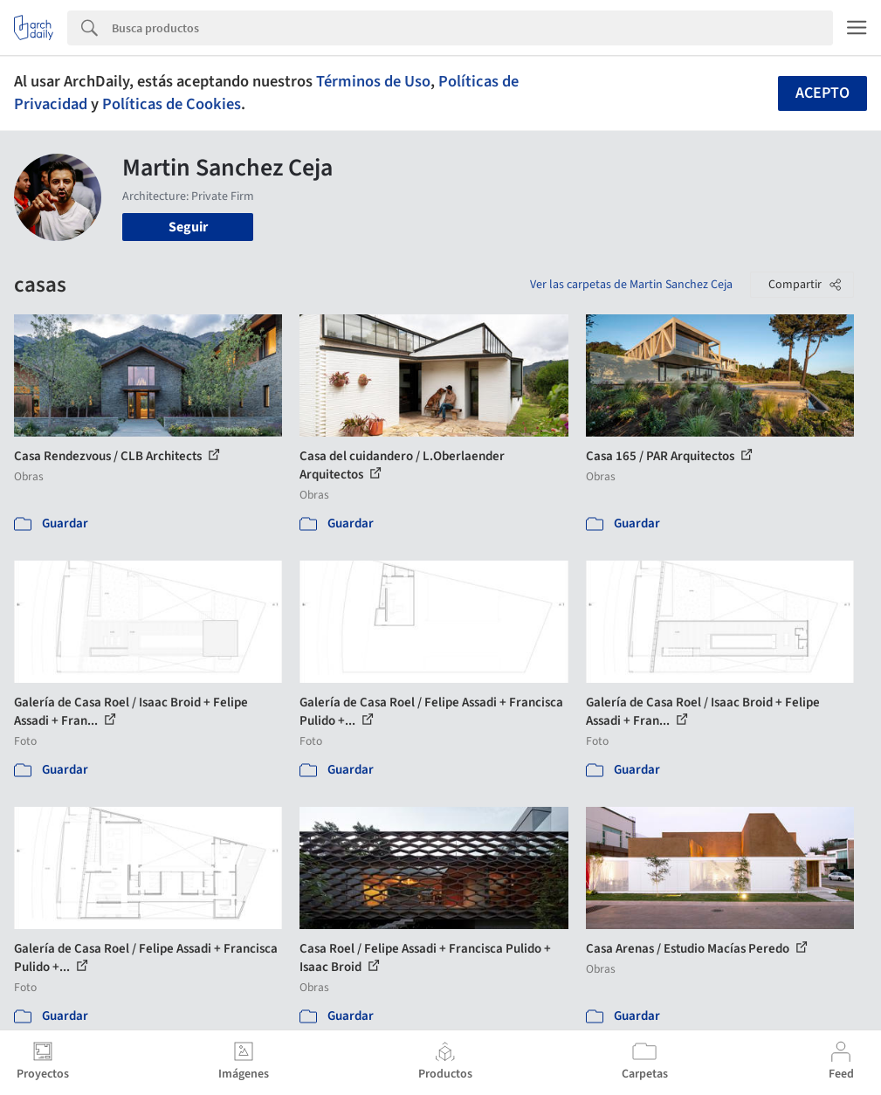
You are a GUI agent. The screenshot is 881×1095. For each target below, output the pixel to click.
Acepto (822, 93)
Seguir (188, 227)
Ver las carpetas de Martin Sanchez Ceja (631, 285)
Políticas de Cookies (171, 104)
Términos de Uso (373, 81)
